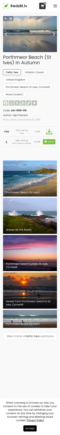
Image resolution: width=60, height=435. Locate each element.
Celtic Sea (12, 72)
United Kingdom (15, 80)
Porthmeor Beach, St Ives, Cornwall (28, 87)
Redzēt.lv (18, 5)
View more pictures (30, 336)
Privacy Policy (35, 420)
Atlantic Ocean (34, 72)
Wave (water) (14, 94)
